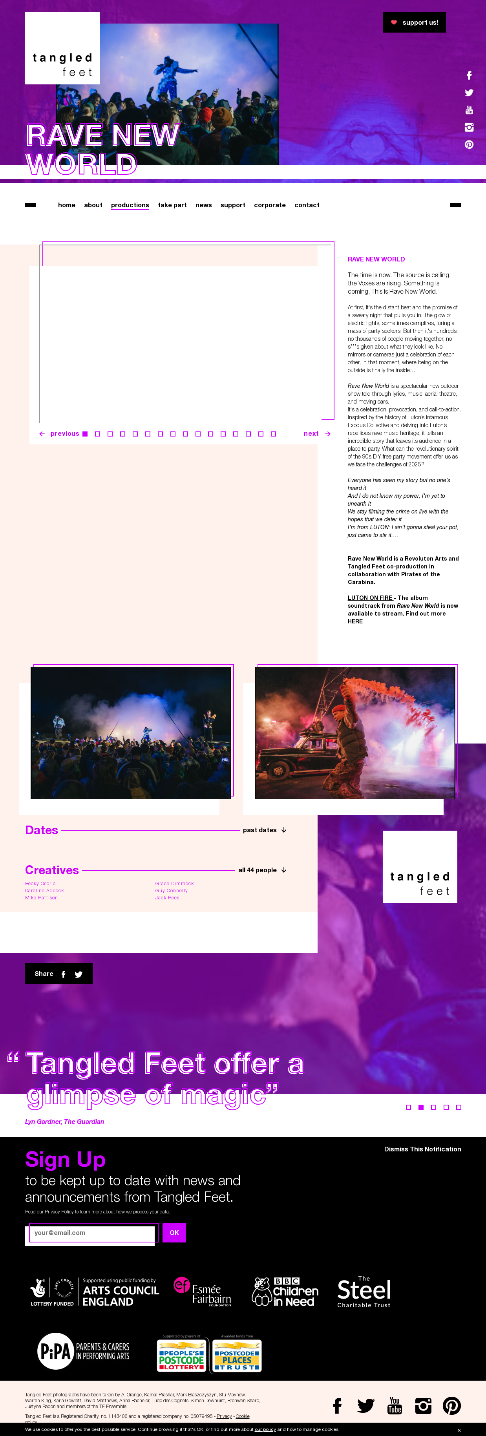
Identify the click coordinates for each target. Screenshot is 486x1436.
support (233, 204)
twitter (78, 974)
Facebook (469, 75)
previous (65, 433)
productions (130, 204)
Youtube (469, 110)
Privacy (224, 1416)
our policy (265, 1429)
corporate (270, 204)
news (203, 204)
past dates (260, 829)
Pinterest (469, 144)
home (66, 204)
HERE (355, 621)
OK (174, 1232)
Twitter (469, 92)
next (311, 433)
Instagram (469, 127)
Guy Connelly (171, 890)
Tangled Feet (62, 48)
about (93, 204)
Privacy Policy (59, 1212)
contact (307, 204)
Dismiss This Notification (422, 1149)
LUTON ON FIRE (371, 597)
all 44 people (257, 869)
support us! (420, 22)
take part (172, 204)
